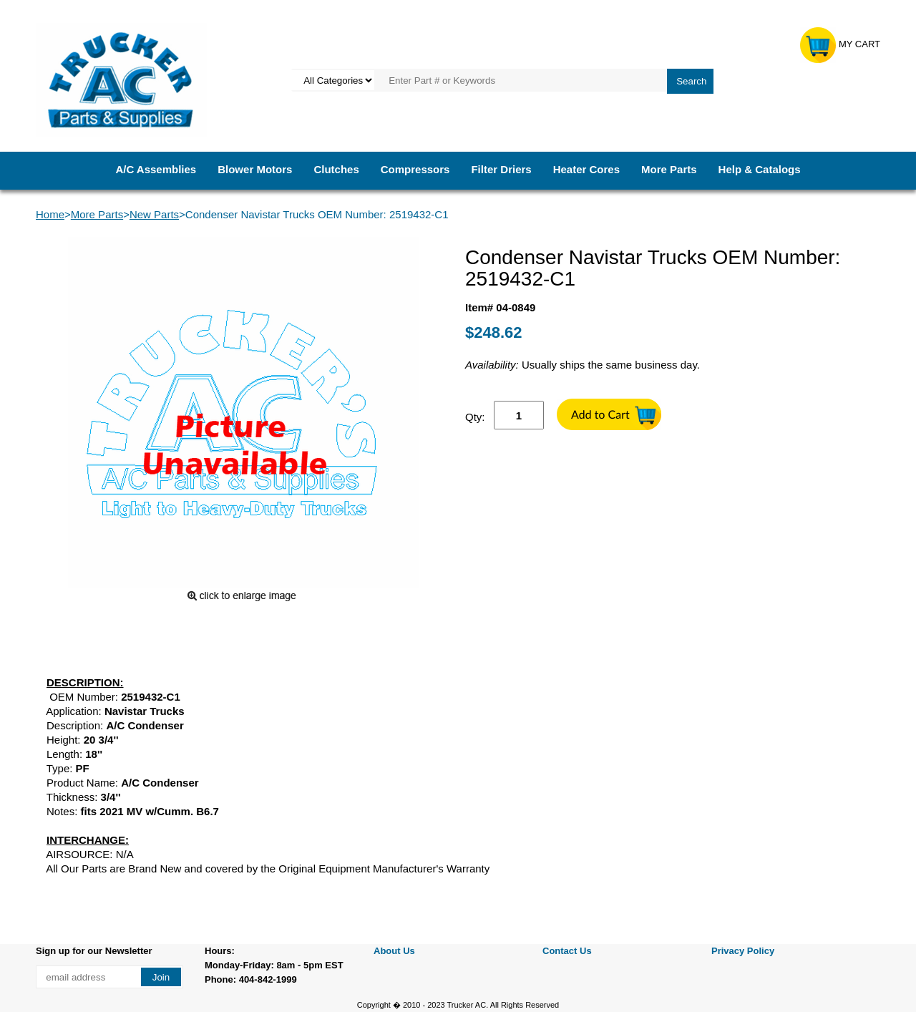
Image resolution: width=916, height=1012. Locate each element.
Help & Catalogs (759, 169)
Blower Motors (255, 169)
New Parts (154, 214)
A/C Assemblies (155, 169)
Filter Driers (501, 169)
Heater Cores (586, 169)
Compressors (415, 169)
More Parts (669, 169)
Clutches (336, 169)
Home (50, 214)
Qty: (475, 417)
